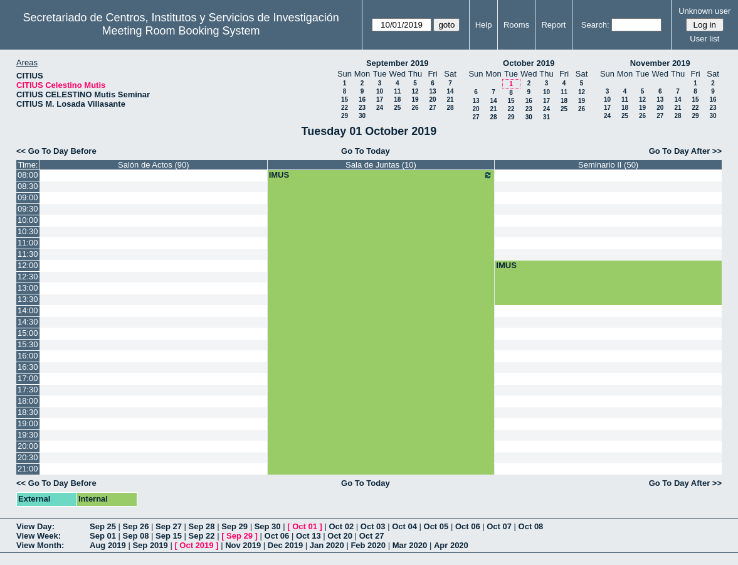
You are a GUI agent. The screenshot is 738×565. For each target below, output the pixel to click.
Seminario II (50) (608, 165)
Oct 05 (436, 526)
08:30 (28, 186)
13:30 (28, 299)
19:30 (28, 434)
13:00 (28, 288)
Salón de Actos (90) (153, 165)
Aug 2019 (108, 545)
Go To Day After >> (685, 151)
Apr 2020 (451, 545)
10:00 (28, 220)
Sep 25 (103, 526)
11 (397, 91)
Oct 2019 (196, 545)
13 (432, 91)
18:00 (28, 401)
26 (414, 107)
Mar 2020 (410, 545)
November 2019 (660, 63)
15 (344, 99)
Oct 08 (531, 526)
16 (362, 99)
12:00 (28, 265)
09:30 (28, 208)
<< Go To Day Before (56, 151)
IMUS (381, 175)
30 (362, 115)
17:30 (28, 389)
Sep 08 (136, 536)
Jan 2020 (327, 545)
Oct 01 (304, 526)
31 (546, 117)
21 (449, 99)
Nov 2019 (243, 545)
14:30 (28, 321)
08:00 (28, 175)
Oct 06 (467, 526)
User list (704, 38)
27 (432, 107)
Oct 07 (499, 526)
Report (553, 25)
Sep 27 (169, 526)
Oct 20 (339, 536)
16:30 (28, 367)
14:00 (28, 310)
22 (344, 107)
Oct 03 (373, 526)
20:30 (28, 457)
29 (344, 115)
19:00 (28, 423)
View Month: (40, 545)
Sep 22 (202, 536)
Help (483, 25)
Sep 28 (202, 526)
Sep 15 (169, 536)
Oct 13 (308, 536)
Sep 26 (136, 526)
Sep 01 (103, 536)
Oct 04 (404, 526)
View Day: (35, 526)
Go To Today (365, 151)
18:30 (28, 412)
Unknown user (704, 11)
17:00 (28, 378)
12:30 (28, 276)
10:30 (28, 231)
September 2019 (397, 63)
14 (449, 91)
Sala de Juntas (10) (380, 165)
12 (414, 91)
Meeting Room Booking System (181, 30)
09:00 (28, 197)
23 (362, 107)
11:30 (28, 254)
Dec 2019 (285, 545)
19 (414, 99)
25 (397, 107)
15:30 (28, 344)
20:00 (28, 446)
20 (432, 99)
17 (379, 99)
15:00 (28, 333)
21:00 (28, 468)
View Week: (38, 536)
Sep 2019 (149, 545)
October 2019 (528, 63)
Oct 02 (341, 526)
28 (449, 107)
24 (379, 107)
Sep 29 (234, 526)
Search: (595, 25)
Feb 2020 (368, 545)
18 (397, 99)
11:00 (28, 242)
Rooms (516, 25)
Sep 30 (268, 526)
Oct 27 (371, 536)
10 (379, 91)
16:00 (28, 355)
